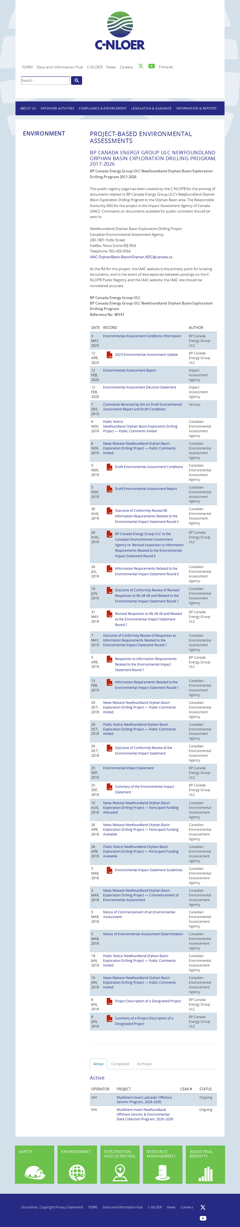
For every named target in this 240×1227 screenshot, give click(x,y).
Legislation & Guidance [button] (151, 108)
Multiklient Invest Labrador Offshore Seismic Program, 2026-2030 (144, 1099)
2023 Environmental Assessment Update (146, 354)
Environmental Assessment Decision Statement (139, 387)
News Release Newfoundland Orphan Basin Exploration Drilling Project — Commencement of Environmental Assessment (141, 895)
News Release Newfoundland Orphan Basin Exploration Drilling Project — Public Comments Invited (139, 448)
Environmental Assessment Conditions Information (142, 336)
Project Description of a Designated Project (148, 1001)
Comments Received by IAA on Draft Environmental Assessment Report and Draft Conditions (142, 406)
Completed (120, 1063)
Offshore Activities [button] (57, 108)
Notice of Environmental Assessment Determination (143, 934)
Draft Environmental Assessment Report (146, 488)
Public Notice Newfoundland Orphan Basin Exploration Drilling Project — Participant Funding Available (141, 851)
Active (98, 1063)
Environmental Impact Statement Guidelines (149, 870)
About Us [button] (28, 108)
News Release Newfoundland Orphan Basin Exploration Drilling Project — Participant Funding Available (141, 829)
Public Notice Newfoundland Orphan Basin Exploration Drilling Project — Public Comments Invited (140, 426)
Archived (144, 1063)
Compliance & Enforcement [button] (103, 108)
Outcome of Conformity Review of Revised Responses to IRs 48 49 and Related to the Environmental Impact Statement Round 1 (147, 595)
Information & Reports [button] (196, 108)
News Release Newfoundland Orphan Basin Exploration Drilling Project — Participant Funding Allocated (141, 807)
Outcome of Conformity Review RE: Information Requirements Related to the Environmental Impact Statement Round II (147, 516)
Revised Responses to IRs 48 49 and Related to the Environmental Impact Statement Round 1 (148, 619)
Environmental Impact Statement (128, 768)
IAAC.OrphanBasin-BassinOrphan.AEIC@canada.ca (131, 256)
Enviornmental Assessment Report (129, 370)
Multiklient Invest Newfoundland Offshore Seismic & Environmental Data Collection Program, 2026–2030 (145, 1114)
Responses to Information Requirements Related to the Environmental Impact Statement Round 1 (146, 664)
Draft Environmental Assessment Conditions (149, 466)
